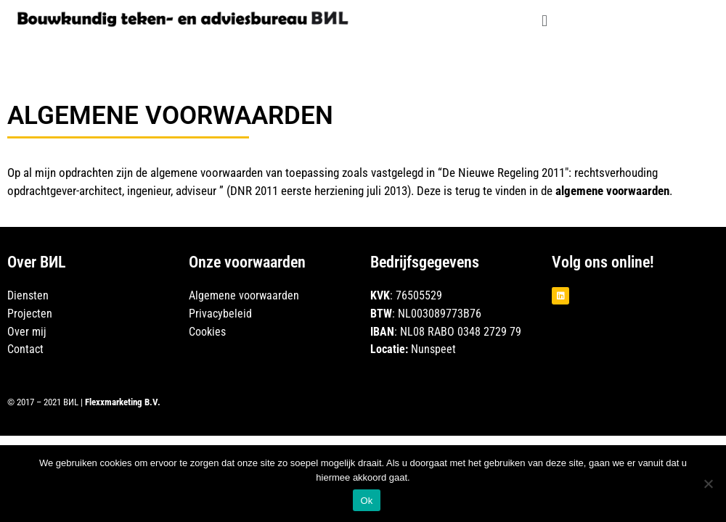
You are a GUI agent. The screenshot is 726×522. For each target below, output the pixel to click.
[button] (544, 20)
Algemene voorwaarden (244, 295)
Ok (366, 500)
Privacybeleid (222, 313)
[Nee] (708, 483)
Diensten (28, 295)
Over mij (26, 332)
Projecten (29, 313)
